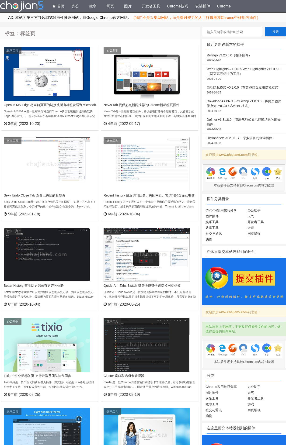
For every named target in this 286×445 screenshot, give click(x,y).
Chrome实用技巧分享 (221, 210)
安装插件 (202, 6)
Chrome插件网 (22, 7)
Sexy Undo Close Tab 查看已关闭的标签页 (34, 195)
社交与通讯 (214, 233)
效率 (93, 6)
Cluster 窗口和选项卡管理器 (124, 376)
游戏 (251, 228)
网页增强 (254, 233)
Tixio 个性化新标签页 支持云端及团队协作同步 (37, 376)
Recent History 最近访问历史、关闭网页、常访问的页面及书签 (149, 195)
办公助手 (112, 50)
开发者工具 (151, 6)
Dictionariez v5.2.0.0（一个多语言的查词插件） (244, 140)
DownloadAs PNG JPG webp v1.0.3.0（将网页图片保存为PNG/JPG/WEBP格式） (244, 106)
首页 (58, 6)
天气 (251, 216)
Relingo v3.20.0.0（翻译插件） (244, 58)
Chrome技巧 (177, 6)
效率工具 (12, 50)
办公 (75, 6)
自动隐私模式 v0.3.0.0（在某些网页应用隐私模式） (244, 90)
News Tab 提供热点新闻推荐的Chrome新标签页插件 (141, 105)
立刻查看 (86, 123)
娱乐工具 (112, 411)
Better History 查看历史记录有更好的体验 (34, 285)
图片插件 (212, 216)
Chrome (224, 6)
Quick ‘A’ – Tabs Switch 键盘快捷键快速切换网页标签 (142, 285)
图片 (128, 6)
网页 (110, 6)
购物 (209, 239)
